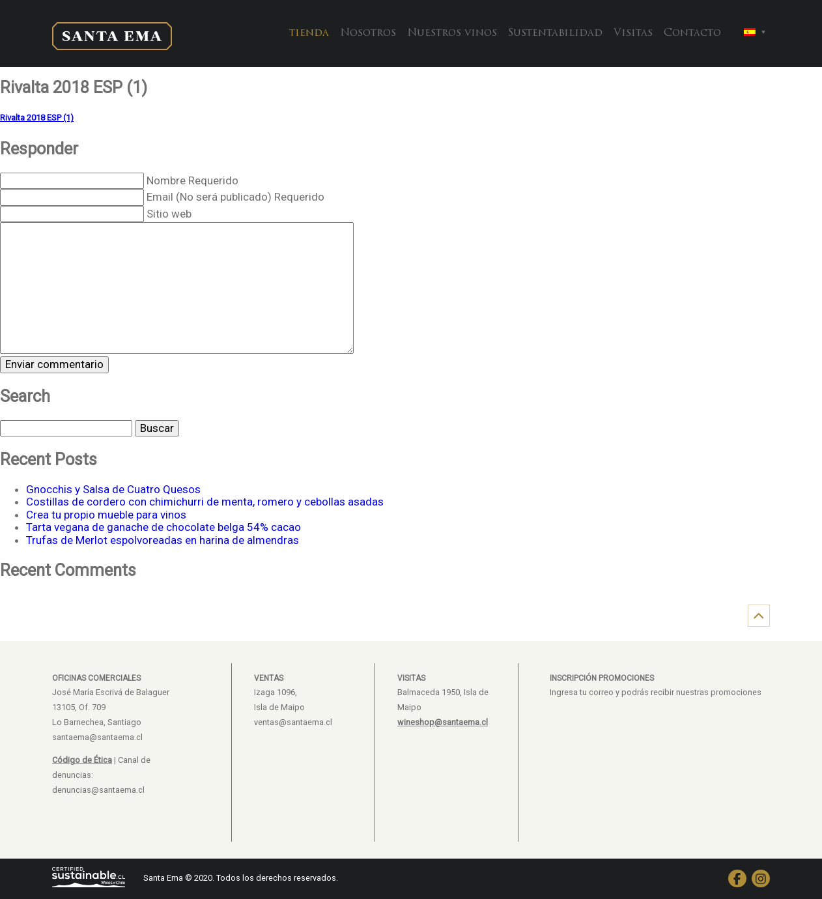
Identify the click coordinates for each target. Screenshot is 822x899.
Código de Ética (82, 760)
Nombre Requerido (192, 180)
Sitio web (169, 213)
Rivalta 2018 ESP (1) (37, 117)
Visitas (633, 33)
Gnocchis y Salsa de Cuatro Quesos (113, 489)
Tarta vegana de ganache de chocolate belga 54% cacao (163, 527)
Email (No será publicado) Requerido (235, 196)
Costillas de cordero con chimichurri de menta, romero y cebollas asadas (205, 501)
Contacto (692, 33)
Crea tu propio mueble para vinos (106, 514)
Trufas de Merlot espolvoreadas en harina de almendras (162, 540)
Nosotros (368, 33)
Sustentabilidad (555, 33)
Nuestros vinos (452, 33)
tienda (309, 33)
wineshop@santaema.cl (442, 722)
